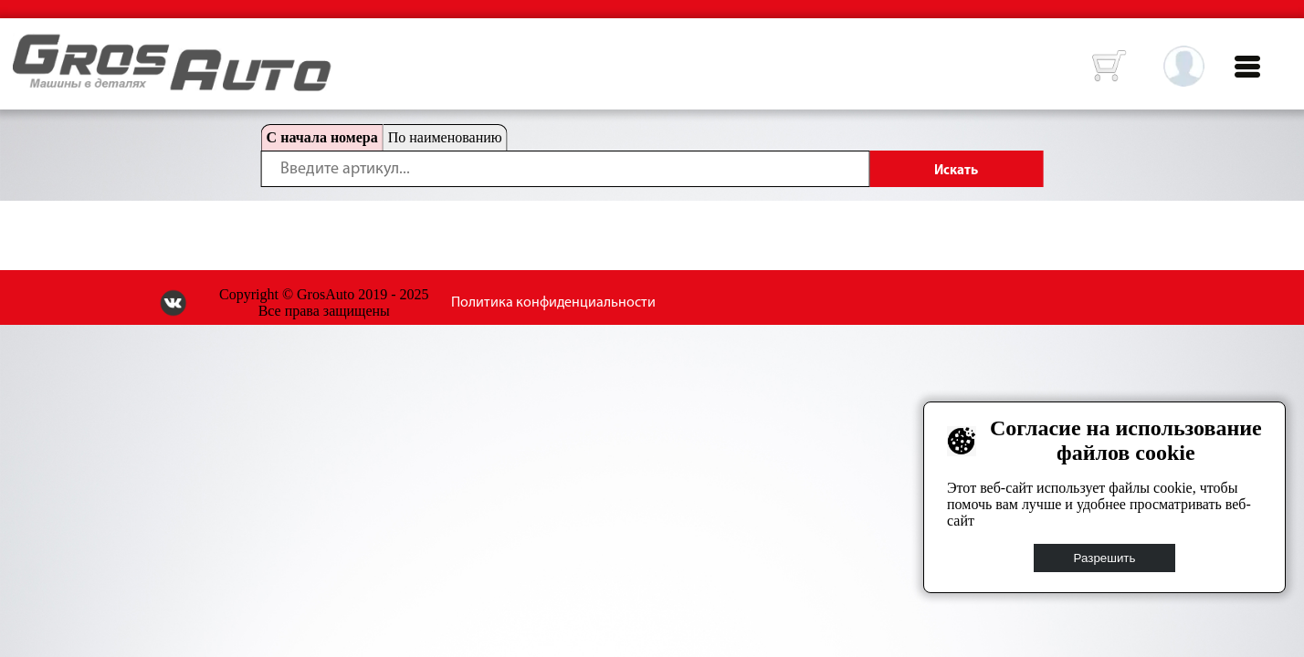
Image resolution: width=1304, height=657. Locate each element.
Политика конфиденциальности (553, 303)
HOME (26, 45)
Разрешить (1105, 558)
